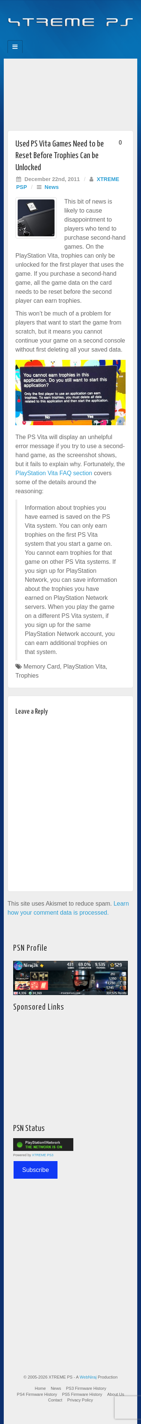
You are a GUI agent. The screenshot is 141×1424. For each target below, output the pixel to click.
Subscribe (35, 1170)
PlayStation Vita (84, 666)
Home (40, 1388)
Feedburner (55, 37)
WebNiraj (88, 1377)
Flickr (65, 37)
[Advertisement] (70, 92)
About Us (115, 1394)
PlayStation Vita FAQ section (53, 473)
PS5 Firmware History (82, 1394)
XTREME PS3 (42, 1155)
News (52, 187)
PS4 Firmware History (37, 1394)
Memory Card (41, 666)
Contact (55, 1400)
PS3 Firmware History (86, 1388)
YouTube (86, 37)
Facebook (45, 37)
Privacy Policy (80, 1400)
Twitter (75, 37)
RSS (96, 37)
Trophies (27, 675)
